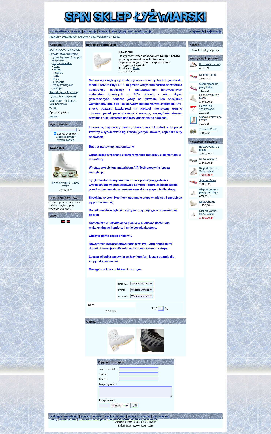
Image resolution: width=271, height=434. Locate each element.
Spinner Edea (207, 74)
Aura (57, 66)
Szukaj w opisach (67, 133)
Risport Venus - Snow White (208, 212)
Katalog (76, 31)
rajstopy (57, 88)
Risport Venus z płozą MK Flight (208, 191)
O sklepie (56, 416)
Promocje (90, 31)
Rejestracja (214, 31)
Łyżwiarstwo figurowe (75, 36)
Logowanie (197, 31)
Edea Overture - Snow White (65, 184)
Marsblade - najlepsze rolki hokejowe (62, 102)
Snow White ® (208, 158)
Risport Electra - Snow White (209, 169)
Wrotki (53, 108)
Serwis (53, 116)
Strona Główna (59, 31)
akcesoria (58, 81)
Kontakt (85, 416)
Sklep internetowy (129, 425)
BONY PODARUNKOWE (64, 49)
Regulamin (71, 416)
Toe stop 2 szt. (208, 129)
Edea (116, 36)
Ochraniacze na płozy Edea (208, 85)
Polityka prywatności (144, 419)
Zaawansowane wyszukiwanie (65, 138)
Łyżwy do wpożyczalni (62, 96)
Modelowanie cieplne (92, 419)
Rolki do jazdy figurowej (63, 92)
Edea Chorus (207, 201)
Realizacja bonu (114, 416)
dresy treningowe (62, 85)
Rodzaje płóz (67, 419)
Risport (58, 72)
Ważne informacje (139, 31)
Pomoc (97, 416)
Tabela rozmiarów (138, 416)
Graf (56, 75)
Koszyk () (119, 31)
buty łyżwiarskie (100, 36)
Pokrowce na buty (210, 64)
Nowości (104, 31)
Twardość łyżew (118, 419)
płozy (55, 78)
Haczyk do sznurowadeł (206, 107)
